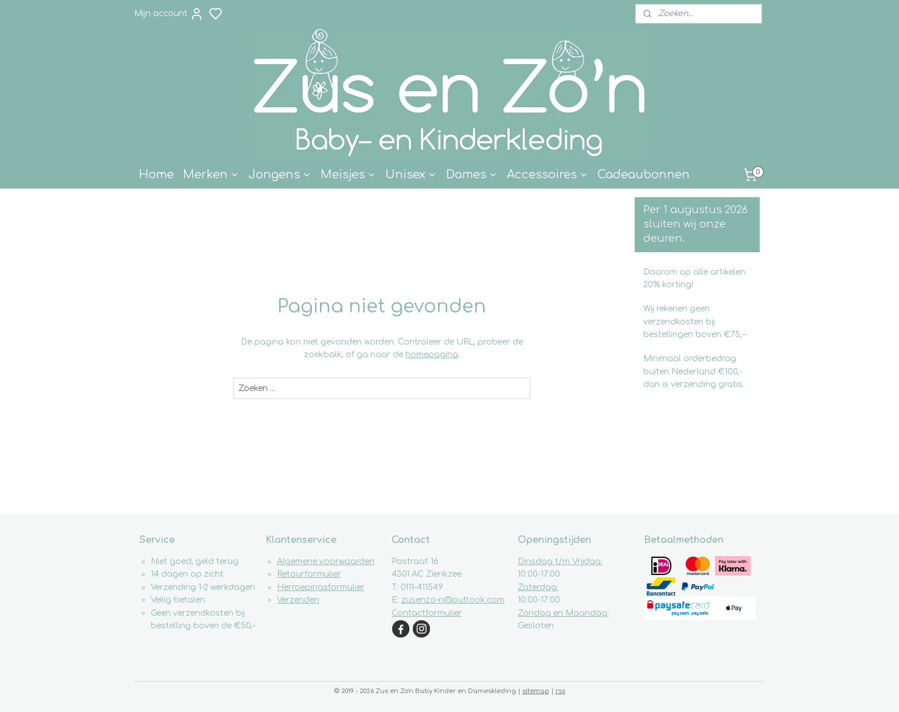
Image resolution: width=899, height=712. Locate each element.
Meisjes (348, 174)
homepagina (431, 354)
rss (560, 691)
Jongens (279, 174)
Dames (472, 174)
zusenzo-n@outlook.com (453, 600)
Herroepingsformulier (321, 587)
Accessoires (547, 174)
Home (156, 174)
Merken (211, 174)
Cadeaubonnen (643, 174)
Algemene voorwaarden (325, 561)
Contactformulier (427, 613)
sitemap (535, 691)
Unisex (411, 174)
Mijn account (169, 14)
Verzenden (298, 600)
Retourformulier (309, 574)
